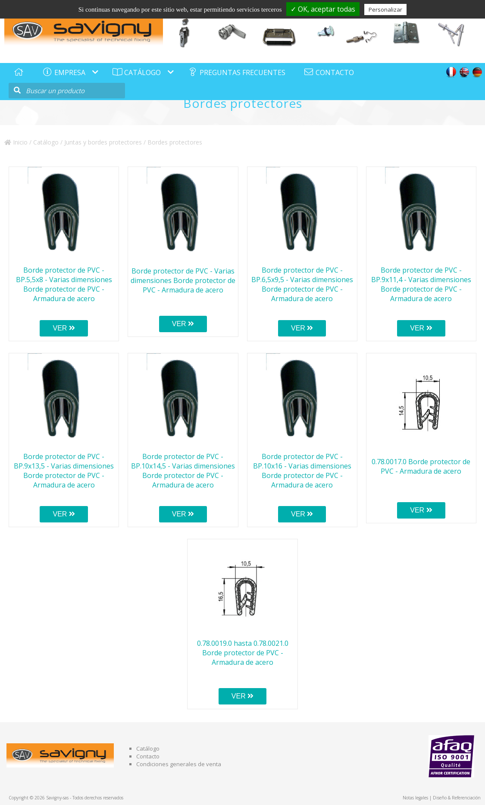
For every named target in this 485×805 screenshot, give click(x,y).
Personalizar (385, 9)
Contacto (148, 756)
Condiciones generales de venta (178, 764)
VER (64, 328)
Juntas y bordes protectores (103, 142)
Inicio (16, 142)
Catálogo (46, 142)
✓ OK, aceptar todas (323, 9)
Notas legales (415, 798)
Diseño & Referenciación (457, 798)
